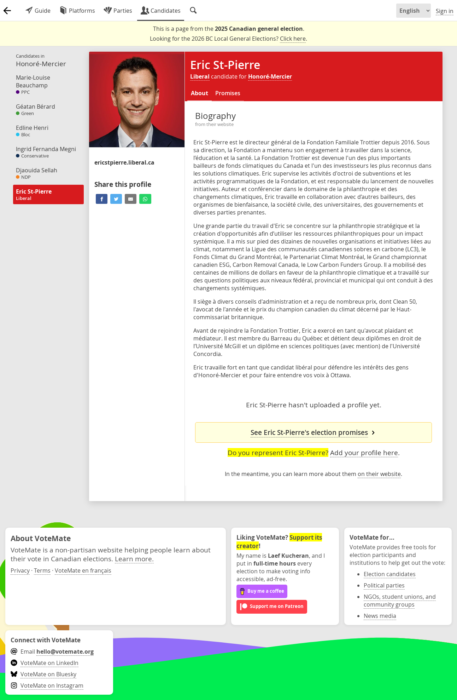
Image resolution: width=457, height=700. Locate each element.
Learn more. (134, 558)
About (199, 93)
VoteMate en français (83, 570)
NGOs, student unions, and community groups (400, 600)
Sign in (444, 11)
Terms (42, 570)
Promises (227, 93)
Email (52, 651)
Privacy (20, 570)
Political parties (384, 585)
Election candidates (390, 574)
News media (380, 616)
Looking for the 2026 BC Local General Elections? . (228, 39)
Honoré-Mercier (270, 76)
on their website (379, 474)
